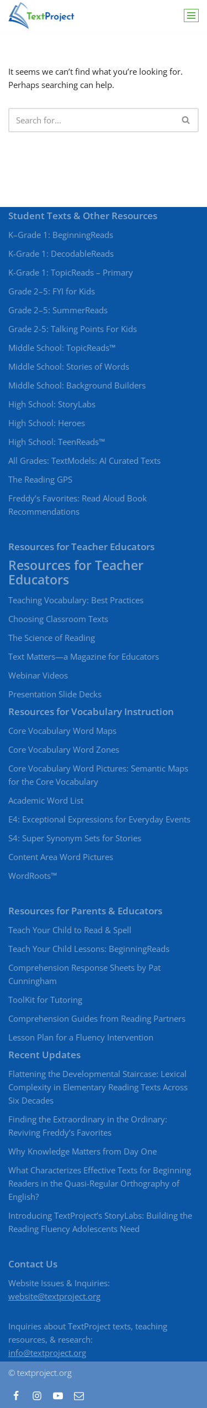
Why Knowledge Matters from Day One (82, 1151)
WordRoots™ (32, 875)
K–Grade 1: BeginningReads (60, 234)
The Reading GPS (40, 479)
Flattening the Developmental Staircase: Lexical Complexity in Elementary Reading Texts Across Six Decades (98, 1087)
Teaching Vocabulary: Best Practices (76, 599)
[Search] (91, 120)
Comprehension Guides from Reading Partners (96, 1018)
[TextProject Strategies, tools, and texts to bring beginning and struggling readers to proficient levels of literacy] (41, 15)
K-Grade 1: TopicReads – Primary (70, 272)
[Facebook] (16, 1396)
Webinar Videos (38, 675)
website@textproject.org (54, 1296)
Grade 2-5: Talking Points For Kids (72, 328)
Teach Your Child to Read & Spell (69, 929)
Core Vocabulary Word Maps (62, 730)
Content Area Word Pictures (60, 856)
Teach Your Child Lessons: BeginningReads (88, 948)
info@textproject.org (47, 1352)
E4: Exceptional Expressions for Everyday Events (99, 819)
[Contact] (79, 1396)
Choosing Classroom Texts (58, 618)
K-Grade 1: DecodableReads (61, 253)
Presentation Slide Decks (55, 694)
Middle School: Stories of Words (68, 366)
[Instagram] (37, 1396)
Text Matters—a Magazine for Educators (83, 656)
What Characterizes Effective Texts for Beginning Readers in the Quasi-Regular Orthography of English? (99, 1183)
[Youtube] (58, 1396)
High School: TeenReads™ (56, 441)
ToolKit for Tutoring (45, 999)
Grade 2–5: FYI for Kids (51, 291)
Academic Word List (45, 800)
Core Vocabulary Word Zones (63, 749)
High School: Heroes (46, 422)
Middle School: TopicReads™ (61, 347)
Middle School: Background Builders (77, 385)
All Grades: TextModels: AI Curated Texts (84, 460)
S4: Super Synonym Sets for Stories (74, 837)
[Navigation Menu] (191, 15)
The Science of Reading (51, 637)
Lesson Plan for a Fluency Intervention (80, 1037)
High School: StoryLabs (51, 404)
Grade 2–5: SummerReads (58, 309)
